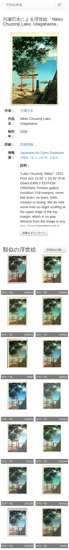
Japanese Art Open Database (42, 153)
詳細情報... (28, 144)
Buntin (64, 545)
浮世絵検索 (14, 5)
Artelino (28, 292)
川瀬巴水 (26, 111)
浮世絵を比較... (55, 249)
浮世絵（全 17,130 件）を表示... (40, 157)
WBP (30, 376)
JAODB (28, 503)
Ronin (29, 461)
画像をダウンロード (34, 232)
